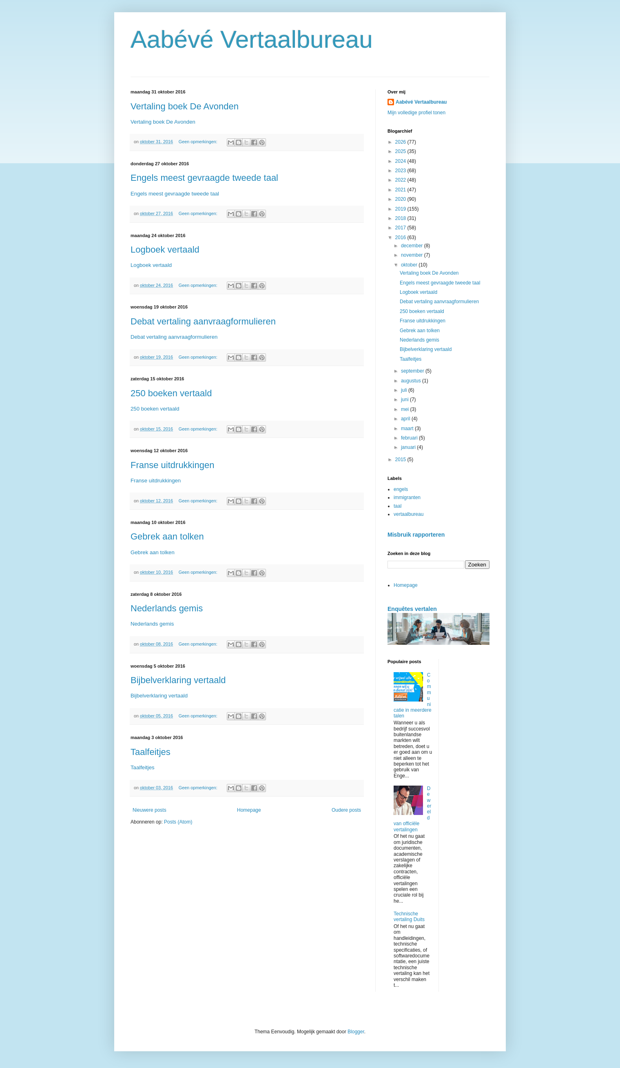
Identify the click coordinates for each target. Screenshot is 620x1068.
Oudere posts (346, 810)
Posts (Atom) (178, 822)
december (412, 246)
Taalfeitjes (150, 752)
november (412, 255)
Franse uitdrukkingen (172, 465)
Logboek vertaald (165, 249)
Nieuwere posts (149, 810)
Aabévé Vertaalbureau (252, 39)
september (413, 371)
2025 (401, 151)
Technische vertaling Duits (409, 916)
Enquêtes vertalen (412, 609)
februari (410, 438)
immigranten (407, 497)
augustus (411, 381)
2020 (401, 199)
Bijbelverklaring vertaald (178, 680)
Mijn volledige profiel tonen (416, 112)
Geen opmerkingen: (199, 141)
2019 (401, 209)
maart (408, 428)
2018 (401, 218)
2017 (401, 228)
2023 (401, 170)
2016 (401, 237)
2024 (401, 161)
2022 (401, 180)
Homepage (249, 810)
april (406, 419)
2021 (401, 190)
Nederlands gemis (167, 608)
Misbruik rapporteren (416, 534)
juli (404, 390)
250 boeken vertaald (171, 393)
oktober (409, 265)
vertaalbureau (408, 514)
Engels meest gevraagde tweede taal (204, 178)
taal (397, 506)
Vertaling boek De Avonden (185, 106)
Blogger (356, 1032)
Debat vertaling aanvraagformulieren (203, 321)
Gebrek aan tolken (167, 536)
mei (405, 409)
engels (401, 489)
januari (409, 447)
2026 (401, 142)
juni (405, 399)
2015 (401, 459)
